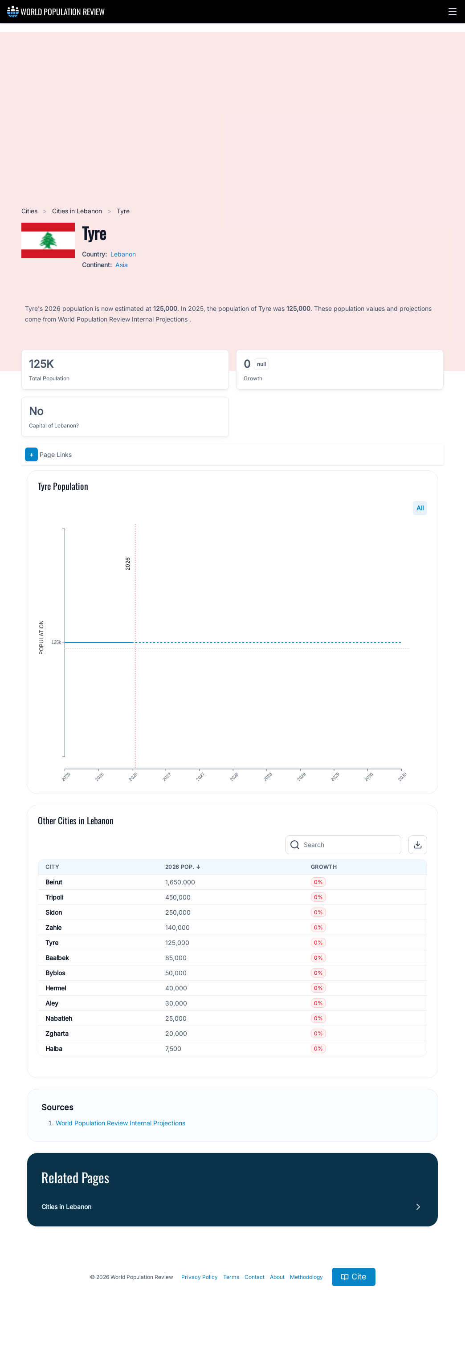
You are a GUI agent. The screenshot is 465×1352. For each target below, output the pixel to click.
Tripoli (54, 909)
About (277, 1289)
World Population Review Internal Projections (120, 1135)
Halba (53, 1060)
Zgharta (57, 1045)
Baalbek (57, 969)
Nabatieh (58, 1030)
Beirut (53, 894)
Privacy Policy (199, 1289)
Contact (255, 1289)
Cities (30, 211)
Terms (231, 1289)
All (420, 508)
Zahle (53, 939)
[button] (452, 11)
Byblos (55, 985)
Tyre (51, 954)
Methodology (306, 1289)
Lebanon (123, 254)
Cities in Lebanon (78, 211)
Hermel (55, 1000)
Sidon (53, 924)
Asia (121, 265)
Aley (51, 1015)
